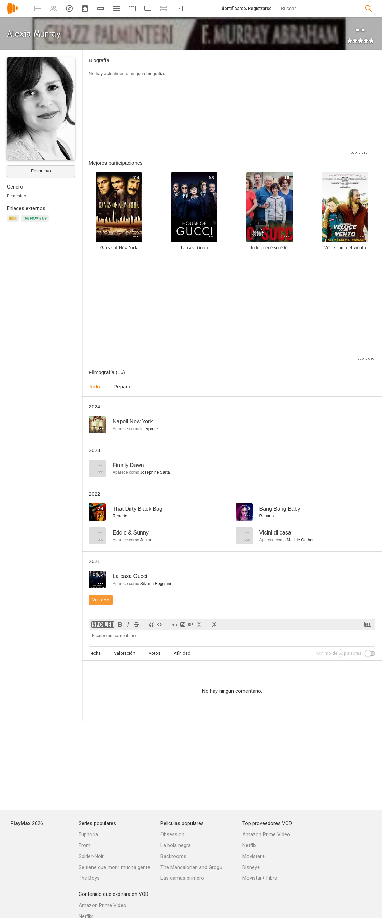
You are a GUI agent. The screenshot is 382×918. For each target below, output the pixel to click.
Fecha (95, 653)
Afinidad (182, 653)
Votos (154, 653)
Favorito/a (41, 171)
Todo (94, 386)
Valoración (124, 653)
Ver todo (100, 599)
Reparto (123, 386)
